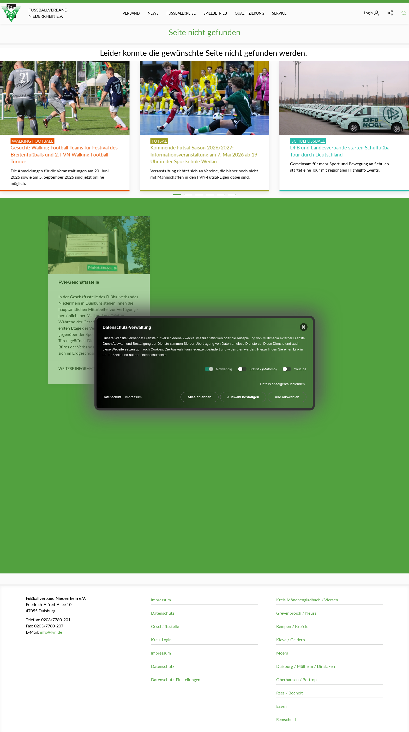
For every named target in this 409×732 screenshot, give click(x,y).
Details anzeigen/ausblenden (282, 382)
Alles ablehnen (200, 395)
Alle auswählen (287, 395)
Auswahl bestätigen (243, 395)
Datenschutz (112, 395)
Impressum (133, 395)
